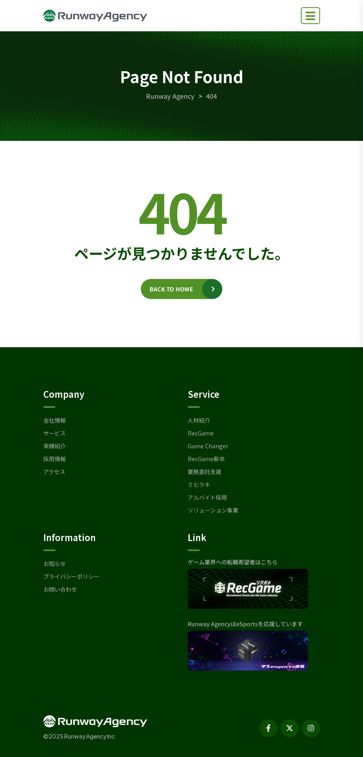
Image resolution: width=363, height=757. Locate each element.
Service (203, 393)
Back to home (171, 289)
